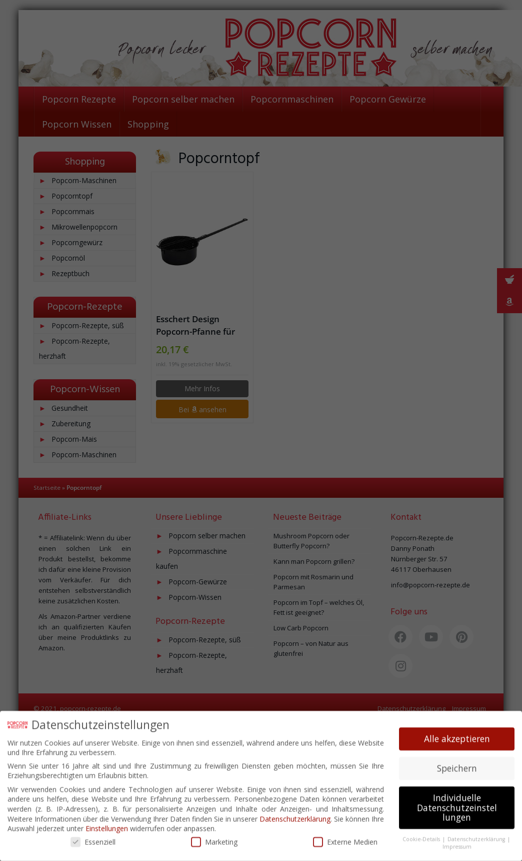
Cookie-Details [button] (422, 835)
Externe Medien (345, 837)
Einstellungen (107, 824)
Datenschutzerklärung (295, 814)
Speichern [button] (457, 764)
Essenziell (93, 837)
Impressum (457, 842)
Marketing (214, 837)
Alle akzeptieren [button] (457, 735)
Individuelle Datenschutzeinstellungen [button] (457, 803)
